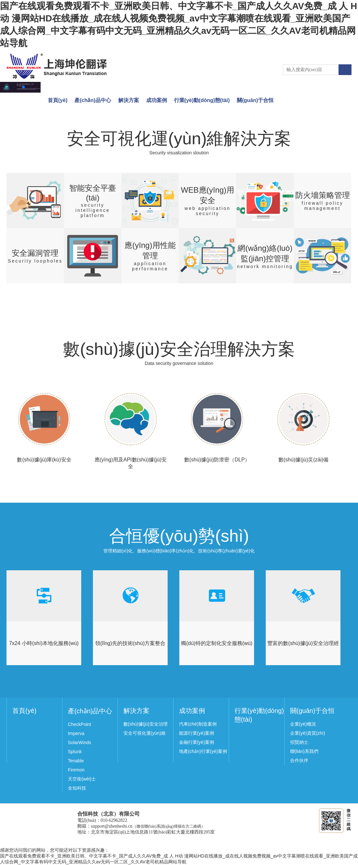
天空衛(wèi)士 (82, 778)
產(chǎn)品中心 (92, 100)
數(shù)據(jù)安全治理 (145, 724)
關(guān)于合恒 (255, 100)
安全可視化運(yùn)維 (144, 733)
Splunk (75, 751)
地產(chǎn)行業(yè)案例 (203, 751)
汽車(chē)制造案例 (198, 724)
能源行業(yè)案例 (196, 733)
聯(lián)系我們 (304, 751)
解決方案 (128, 100)
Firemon (76, 769)
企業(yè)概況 (303, 724)
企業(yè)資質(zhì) (307, 733)
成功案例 (156, 100)
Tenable (76, 760)
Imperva (76, 733)
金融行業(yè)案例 (196, 742)
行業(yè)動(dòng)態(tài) (202, 100)
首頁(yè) (57, 100)
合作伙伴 (299, 760)
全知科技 (77, 788)
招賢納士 (299, 742)
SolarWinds (79, 742)
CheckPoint (79, 724)
